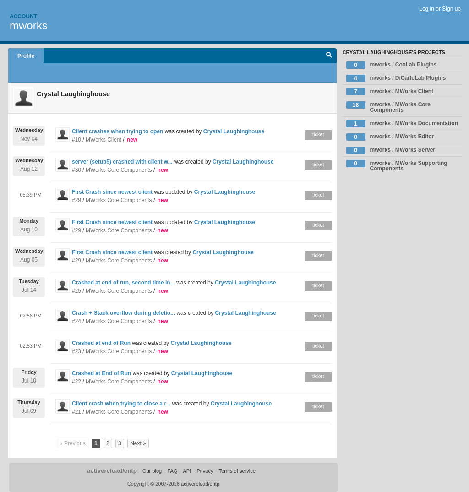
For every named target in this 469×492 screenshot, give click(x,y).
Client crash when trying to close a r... (121, 403)
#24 (76, 321)
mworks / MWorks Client (389, 91)
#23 (76, 351)
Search (329, 56)
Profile (25, 56)
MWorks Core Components (119, 170)
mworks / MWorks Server (391, 150)
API (187, 471)
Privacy (204, 471)
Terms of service (237, 471)
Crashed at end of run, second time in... (123, 282)
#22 (76, 381)
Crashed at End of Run (101, 373)
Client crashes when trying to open (117, 131)
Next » (138, 443)
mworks (29, 25)
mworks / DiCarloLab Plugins (396, 78)
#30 (76, 170)
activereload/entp (112, 470)
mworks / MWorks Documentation (402, 123)
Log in (426, 8)
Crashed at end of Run (101, 343)
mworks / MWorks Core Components (388, 107)
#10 (76, 140)
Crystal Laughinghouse (233, 131)
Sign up (451, 8)
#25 (76, 291)
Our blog (152, 471)
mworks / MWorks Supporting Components (396, 166)
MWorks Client (103, 140)
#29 (76, 200)
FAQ (172, 471)
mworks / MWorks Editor (390, 137)
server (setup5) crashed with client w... (122, 162)
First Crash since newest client (112, 192)
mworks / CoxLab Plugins (391, 65)
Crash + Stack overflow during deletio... (123, 313)
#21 (76, 412)
